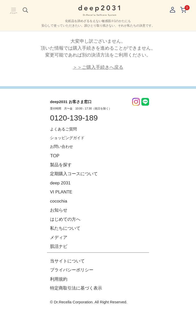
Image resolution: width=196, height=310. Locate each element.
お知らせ (58, 210)
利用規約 (58, 279)
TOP (54, 155)
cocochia (58, 201)
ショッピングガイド (67, 138)
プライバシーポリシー (71, 270)
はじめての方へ (65, 219)
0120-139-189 (74, 118)
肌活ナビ (58, 246)
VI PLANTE (61, 192)
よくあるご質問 (63, 129)
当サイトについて (67, 261)
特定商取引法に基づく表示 (76, 288)
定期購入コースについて (74, 173)
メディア (58, 237)
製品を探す (61, 164)
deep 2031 (60, 183)
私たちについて (65, 228)
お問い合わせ (61, 146)
